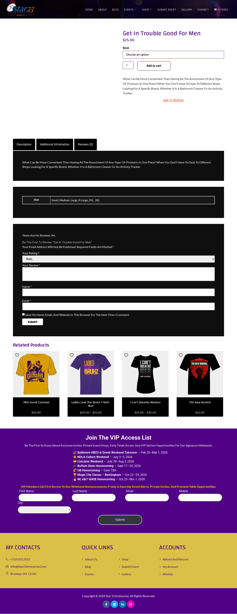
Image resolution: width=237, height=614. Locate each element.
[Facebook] (106, 604)
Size (126, 48)
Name (26, 286)
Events (130, 9)
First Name (26, 491)
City (38, 507)
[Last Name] (94, 497)
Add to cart (154, 66)
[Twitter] (114, 604)
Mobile (183, 491)
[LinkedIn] (122, 604)
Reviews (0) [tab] (85, 144)
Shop (147, 9)
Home (89, 9)
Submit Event (167, 9)
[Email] (147, 497)
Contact (203, 9)
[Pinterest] (130, 604)
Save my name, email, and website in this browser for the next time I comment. (77, 314)
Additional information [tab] (54, 144)
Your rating (30, 253)
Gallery (186, 9)
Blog (115, 9)
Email (26, 300)
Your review (31, 265)
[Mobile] (200, 497)
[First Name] (41, 497)
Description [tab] (24, 144)
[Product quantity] (128, 65)
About (103, 9)
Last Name (80, 491)
